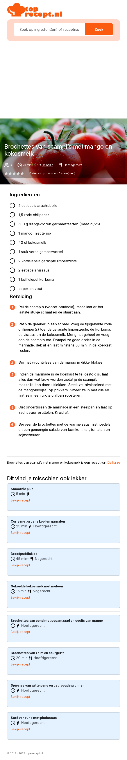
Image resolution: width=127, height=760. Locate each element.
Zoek (99, 29)
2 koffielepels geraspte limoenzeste (47, 261)
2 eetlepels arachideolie (37, 205)
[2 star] (14, 173)
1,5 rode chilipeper (33, 215)
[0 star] (6, 173)
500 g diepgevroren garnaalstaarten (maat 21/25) (59, 224)
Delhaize (47, 165)
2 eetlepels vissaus (33, 270)
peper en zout (30, 288)
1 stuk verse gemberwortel (40, 252)
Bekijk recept (20, 500)
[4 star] (22, 173)
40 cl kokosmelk (32, 242)
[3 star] (18, 173)
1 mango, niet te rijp (34, 233)
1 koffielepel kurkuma (36, 279)
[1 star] (10, 173)
